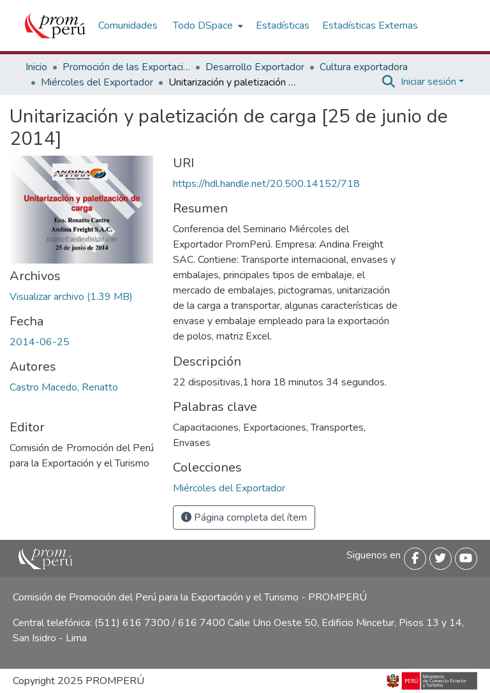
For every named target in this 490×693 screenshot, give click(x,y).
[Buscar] (389, 81)
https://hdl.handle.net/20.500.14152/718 (266, 184)
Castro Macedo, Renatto (64, 387)
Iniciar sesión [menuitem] (428, 82)
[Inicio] (55, 25)
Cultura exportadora (364, 67)
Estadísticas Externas (370, 26)
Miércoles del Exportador (97, 82)
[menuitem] (206, 25)
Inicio (36, 67)
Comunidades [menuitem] (128, 26)
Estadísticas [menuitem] (282, 26)
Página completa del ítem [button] (244, 517)
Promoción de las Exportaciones (126, 67)
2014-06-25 (40, 342)
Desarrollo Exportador (254, 67)
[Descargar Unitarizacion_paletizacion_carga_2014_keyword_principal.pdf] (71, 297)
